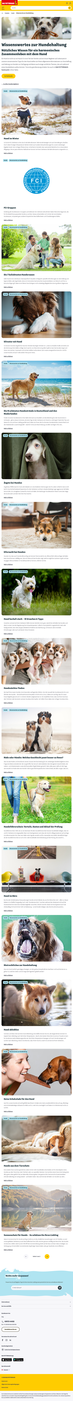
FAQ (3, 1317)
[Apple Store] (7, 1359)
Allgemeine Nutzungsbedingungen (10, 1384)
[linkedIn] (10, 1340)
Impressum (5, 1381)
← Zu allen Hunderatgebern (10, 84)
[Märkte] (67, 3)
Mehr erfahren (8, 153)
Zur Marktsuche (8, 76)
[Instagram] (6, 1340)
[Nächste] (47, 1256)
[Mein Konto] (70, 3)
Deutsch (6, 1370)
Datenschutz (5, 1387)
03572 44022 (9, 1322)
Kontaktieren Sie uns (11, 1329)
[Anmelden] (60, 1288)
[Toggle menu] (3, 7)
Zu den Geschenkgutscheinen (11, 1350)
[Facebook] (3, 1340)
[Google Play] (18, 1359)
